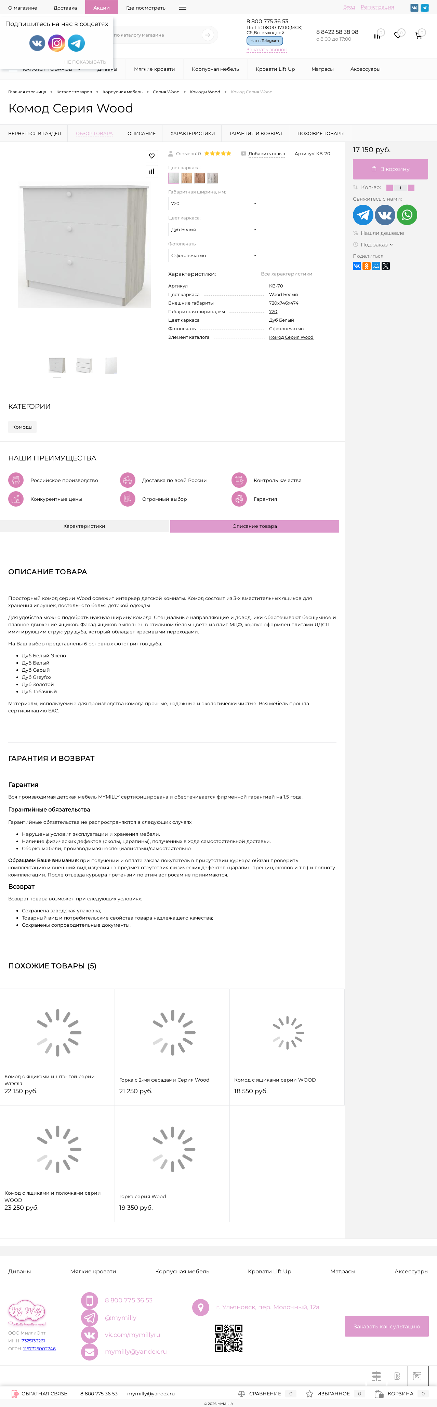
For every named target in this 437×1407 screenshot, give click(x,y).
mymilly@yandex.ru (136, 1351)
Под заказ (370, 244)
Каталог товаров (46, 69)
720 (273, 311)
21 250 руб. (172, 1094)
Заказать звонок (267, 49)
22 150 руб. (57, 1094)
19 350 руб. (172, 1210)
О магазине (22, 8)
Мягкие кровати (154, 69)
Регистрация (377, 7)
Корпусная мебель (215, 69)
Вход (349, 7)
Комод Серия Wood (291, 337)
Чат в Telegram (265, 40)
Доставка (65, 8)
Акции (101, 8)
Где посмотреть (145, 8)
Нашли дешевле (378, 233)
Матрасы (323, 69)
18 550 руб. (287, 1094)
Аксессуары (365, 69)
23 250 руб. (57, 1210)
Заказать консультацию (387, 1326)
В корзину (391, 169)
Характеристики (84, 526)
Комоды (22, 427)
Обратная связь (39, 1394)
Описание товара (255, 526)
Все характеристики (287, 274)
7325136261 (33, 1340)
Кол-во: (371, 187)
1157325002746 (39, 1348)
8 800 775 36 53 (267, 21)
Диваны (107, 69)
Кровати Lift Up (275, 69)
